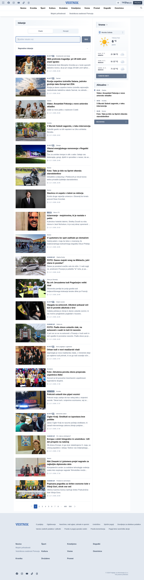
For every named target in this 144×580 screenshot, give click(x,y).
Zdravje (58, 145)
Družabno (50, 369)
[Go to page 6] (52, 506)
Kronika (49, 123)
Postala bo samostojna (63, 481)
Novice (49, 168)
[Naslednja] (75, 506)
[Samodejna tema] (118, 3)
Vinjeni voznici (60, 302)
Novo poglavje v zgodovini (64, 346)
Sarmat (58, 78)
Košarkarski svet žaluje (63, 56)
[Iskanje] (48, 39)
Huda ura (59, 324)
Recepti (65, 31)
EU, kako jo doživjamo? (64, 436)
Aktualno (101, 85)
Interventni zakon (61, 414)
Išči (86, 39)
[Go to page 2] (39, 506)
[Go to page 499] (65, 506)
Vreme (101, 25)
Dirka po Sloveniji (52, 279)
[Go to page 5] (48, 506)
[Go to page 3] (42, 506)
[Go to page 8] (58, 506)
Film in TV (56, 212)
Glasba (49, 101)
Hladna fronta (61, 257)
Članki (40, 31)
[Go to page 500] (70, 506)
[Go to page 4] (45, 506)
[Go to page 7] (55, 506)
